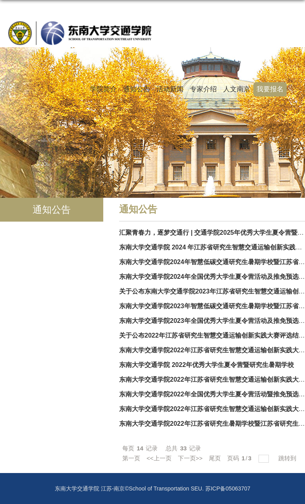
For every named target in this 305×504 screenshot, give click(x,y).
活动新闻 (169, 89)
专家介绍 (203, 89)
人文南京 (236, 89)
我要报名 (270, 89)
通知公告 (136, 89)
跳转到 (288, 458)
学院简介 (103, 89)
